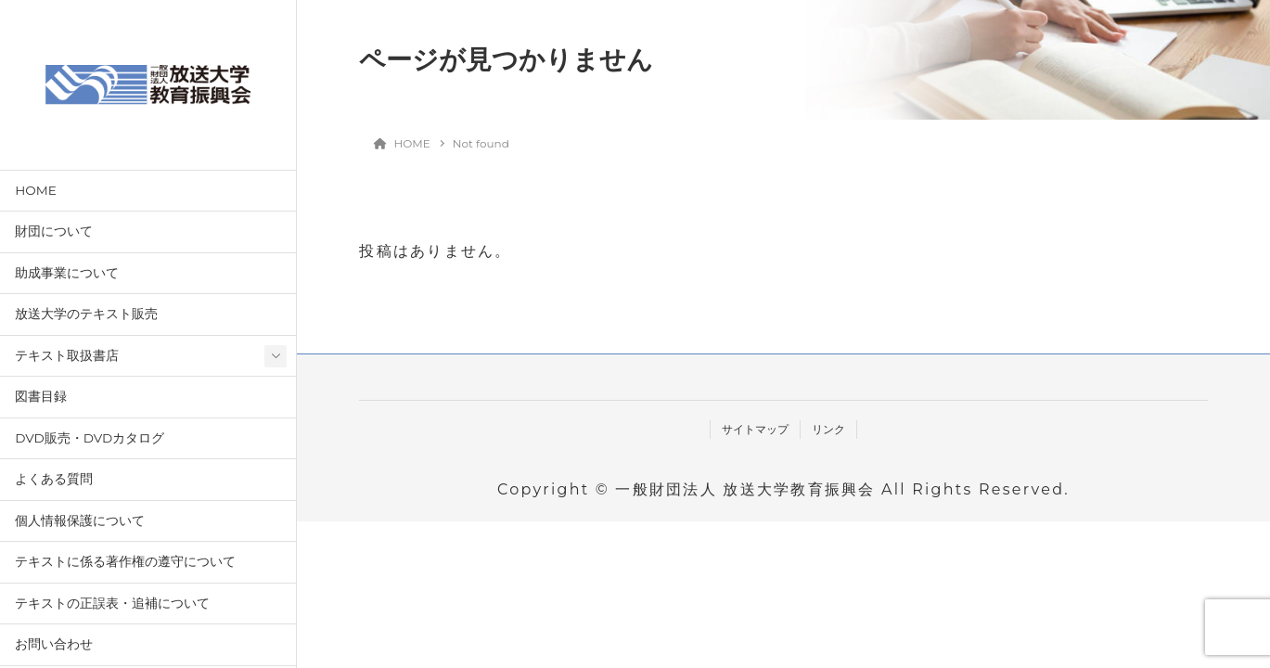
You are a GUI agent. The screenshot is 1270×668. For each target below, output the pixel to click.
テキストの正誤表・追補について (112, 603)
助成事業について (67, 272)
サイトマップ (755, 429)
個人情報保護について (80, 520)
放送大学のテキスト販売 (86, 313)
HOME (36, 190)
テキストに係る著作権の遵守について (125, 561)
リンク (828, 429)
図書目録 (41, 396)
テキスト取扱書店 (67, 355)
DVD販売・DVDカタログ (89, 437)
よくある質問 (54, 478)
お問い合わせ (54, 643)
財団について (54, 231)
